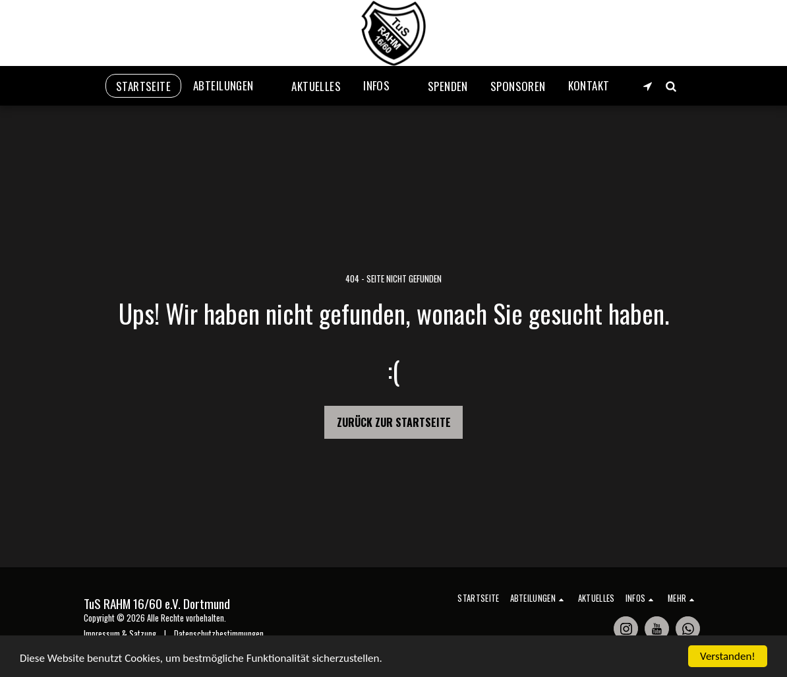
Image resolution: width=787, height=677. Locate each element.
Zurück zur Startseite (394, 422)
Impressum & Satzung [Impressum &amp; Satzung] (120, 634)
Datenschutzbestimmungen (219, 634)
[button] (231, 85)
